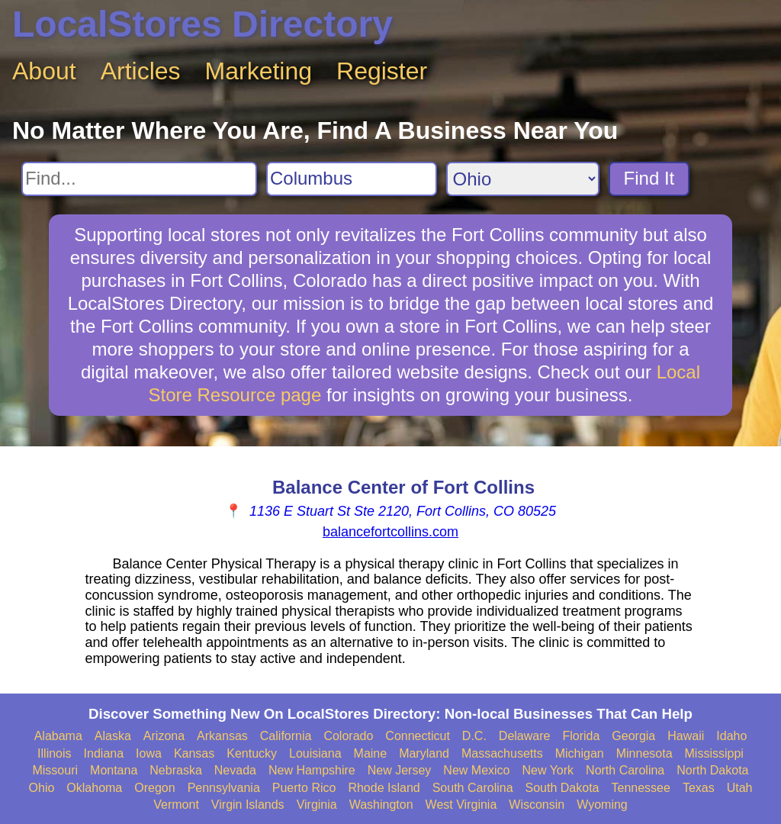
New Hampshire (311, 770)
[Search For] (139, 179)
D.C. (474, 735)
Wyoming (602, 804)
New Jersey (400, 770)
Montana (113, 770)
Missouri (55, 770)
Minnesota (644, 753)
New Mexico (476, 770)
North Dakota (712, 770)
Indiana (104, 753)
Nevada (235, 770)
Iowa (149, 753)
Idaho (731, 735)
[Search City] (351, 179)
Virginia (317, 804)
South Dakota (562, 787)
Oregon (154, 787)
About (44, 71)
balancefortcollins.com (390, 531)
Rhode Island (383, 787)
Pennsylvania (224, 787)
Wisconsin (536, 804)
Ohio (42, 787)
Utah (740, 787)
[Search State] (522, 179)
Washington (381, 804)
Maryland (424, 753)
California (286, 735)
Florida (580, 735)
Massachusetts (502, 753)
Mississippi (714, 753)
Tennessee (640, 787)
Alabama (58, 735)
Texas (699, 787)
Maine (370, 753)
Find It (649, 178)
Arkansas (222, 735)
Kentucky (252, 753)
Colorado (348, 735)
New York (548, 770)
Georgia (633, 735)
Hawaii (685, 735)
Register (381, 71)
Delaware (525, 735)
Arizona (164, 735)
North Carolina (625, 770)
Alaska (113, 735)
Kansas (194, 753)
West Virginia (461, 804)
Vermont (176, 804)
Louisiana (315, 753)
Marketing (259, 71)
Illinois (54, 753)
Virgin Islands (247, 804)
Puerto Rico (304, 787)
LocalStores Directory (202, 24)
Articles (141, 71)
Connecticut (417, 735)
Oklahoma (94, 787)
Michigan (579, 753)
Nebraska (175, 770)
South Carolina (472, 787)
